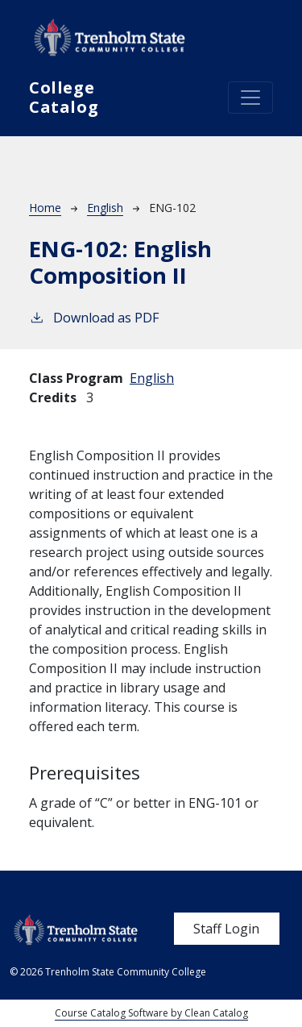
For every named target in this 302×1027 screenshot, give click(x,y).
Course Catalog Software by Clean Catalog (151, 1013)
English (105, 207)
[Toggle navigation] (250, 97)
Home (45, 207)
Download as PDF (94, 317)
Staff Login (226, 929)
